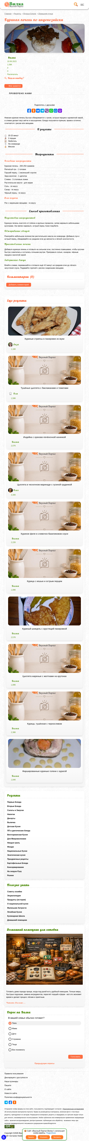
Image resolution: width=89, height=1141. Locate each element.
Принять (31, 1137)
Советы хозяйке (14, 892)
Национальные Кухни (17, 851)
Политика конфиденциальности (18, 1097)
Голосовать (75, 1057)
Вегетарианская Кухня (17, 835)
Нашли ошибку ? (14, 78)
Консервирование (15, 867)
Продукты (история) (16, 900)
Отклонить (44, 1137)
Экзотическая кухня (16, 855)
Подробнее (51, 1133)
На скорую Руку (14, 871)
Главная (7, 14)
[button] (3, 1137)
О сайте (7, 1089)
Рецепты (17, 14)
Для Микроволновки (16, 839)
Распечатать (12, 74)
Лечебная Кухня (14, 912)
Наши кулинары (11, 1081)
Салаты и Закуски (15, 810)
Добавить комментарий (19, 285)
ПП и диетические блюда (18, 831)
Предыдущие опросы (44, 1063)
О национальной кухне (17, 904)
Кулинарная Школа (16, 916)
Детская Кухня (13, 826)
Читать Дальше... (16, 1003)
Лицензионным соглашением (73, 1109)
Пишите (7, 1085)
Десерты (11, 818)
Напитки (11, 814)
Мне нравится (15, 86)
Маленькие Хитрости (16, 908)
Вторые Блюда (14, 806)
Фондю (10, 847)
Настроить (57, 1137)
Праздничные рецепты (17, 859)
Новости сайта (10, 1093)
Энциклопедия (14, 896)
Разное (10, 875)
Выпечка (11, 822)
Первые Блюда (14, 802)
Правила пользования (13, 1074)
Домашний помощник (17, 920)
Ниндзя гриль (13, 843)
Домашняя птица (45, 14)
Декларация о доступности (16, 1078)
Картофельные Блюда (17, 863)
